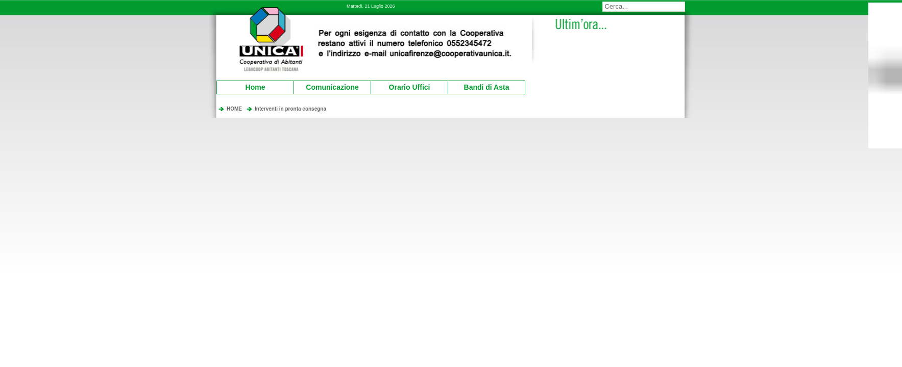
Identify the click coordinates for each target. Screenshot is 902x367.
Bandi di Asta (480, 86)
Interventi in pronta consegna (290, 109)
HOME (234, 109)
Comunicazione (328, 86)
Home (255, 87)
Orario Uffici (402, 86)
